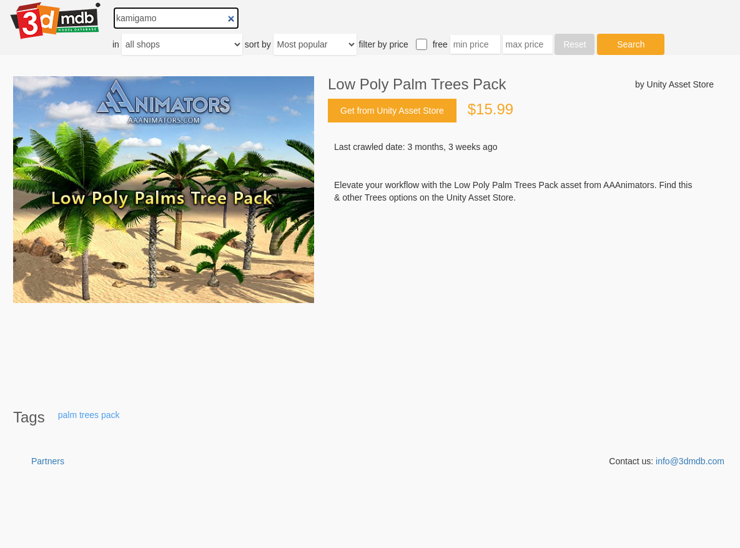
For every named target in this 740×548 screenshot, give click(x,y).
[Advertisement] (521, 298)
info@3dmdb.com (690, 461)
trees (89, 415)
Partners (47, 461)
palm (67, 415)
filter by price (383, 44)
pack (110, 415)
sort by (258, 44)
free (440, 44)
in (115, 44)
